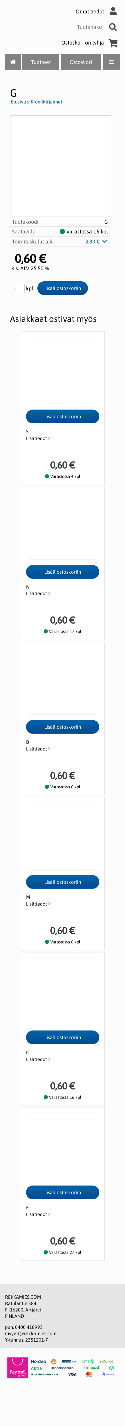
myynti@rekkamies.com (30, 1333)
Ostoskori (81, 62)
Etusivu (18, 101)
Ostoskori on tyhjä (90, 43)
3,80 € (96, 241)
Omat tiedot (98, 11)
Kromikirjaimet (46, 101)
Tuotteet (41, 62)
